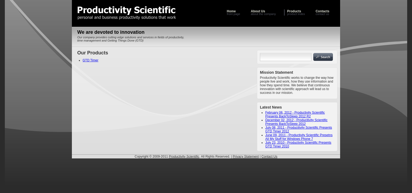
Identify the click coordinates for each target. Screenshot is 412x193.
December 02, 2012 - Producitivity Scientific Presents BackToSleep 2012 (296, 122)
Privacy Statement (246, 156)
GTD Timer (90, 60)
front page (233, 12)
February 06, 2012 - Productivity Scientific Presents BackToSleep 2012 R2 (295, 114)
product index (296, 12)
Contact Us (269, 156)
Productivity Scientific (184, 156)
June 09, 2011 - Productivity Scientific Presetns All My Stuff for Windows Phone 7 (299, 137)
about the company (263, 12)
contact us (322, 12)
